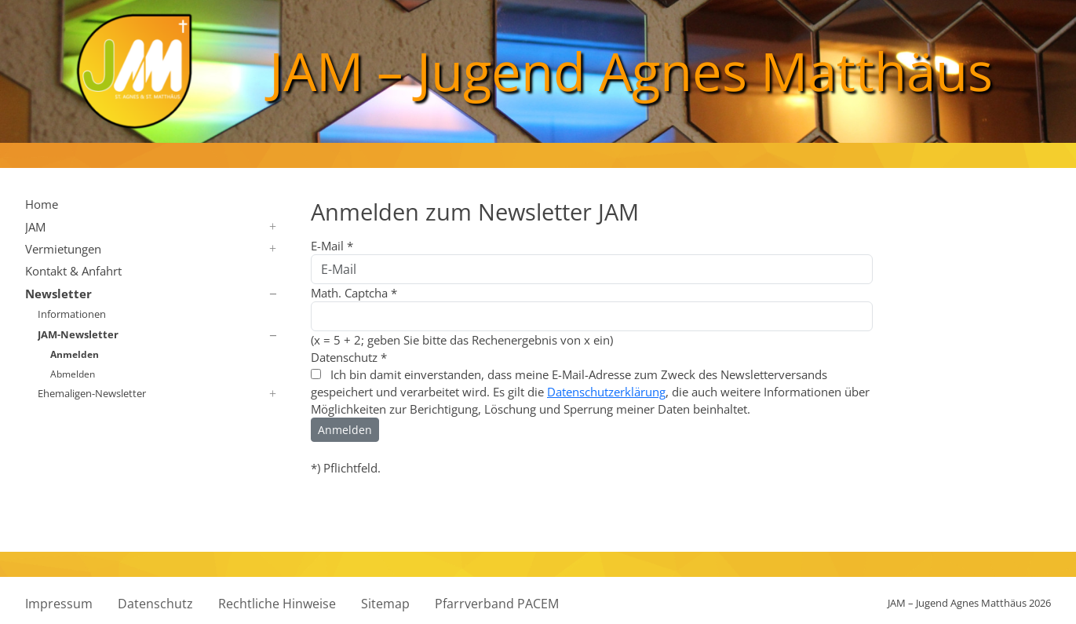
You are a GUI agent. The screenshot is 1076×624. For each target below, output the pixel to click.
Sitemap (385, 603)
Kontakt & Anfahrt (73, 271)
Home (41, 204)
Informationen (72, 314)
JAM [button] (35, 227)
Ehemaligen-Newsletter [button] (92, 393)
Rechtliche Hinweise (277, 603)
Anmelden (74, 354)
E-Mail (332, 246)
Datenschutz (349, 357)
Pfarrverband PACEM (497, 603)
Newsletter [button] (58, 293)
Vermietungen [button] (63, 249)
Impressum (59, 603)
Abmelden (72, 373)
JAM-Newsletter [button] (78, 334)
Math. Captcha (354, 293)
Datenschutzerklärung (606, 392)
